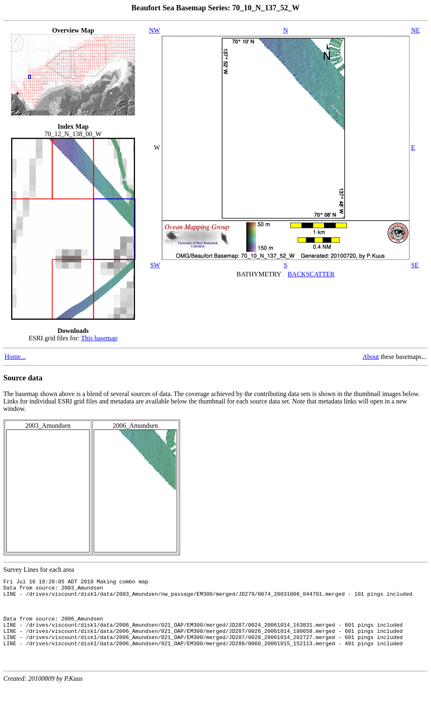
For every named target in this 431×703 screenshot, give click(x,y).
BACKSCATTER (311, 274)
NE (415, 30)
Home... (15, 356)
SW (155, 265)
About (370, 356)
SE (415, 265)
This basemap (99, 338)
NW (154, 30)
